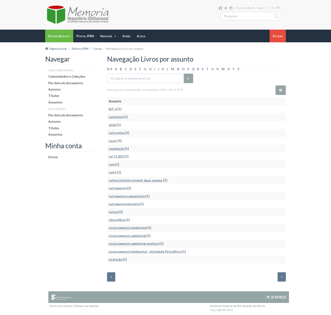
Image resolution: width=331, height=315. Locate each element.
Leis (112, 164)
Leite (113, 172)
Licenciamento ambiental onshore (134, 243)
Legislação (116, 148)
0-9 (109, 69)
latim (112, 125)
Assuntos (55, 102)
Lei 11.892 (116, 156)
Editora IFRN (80, 48)
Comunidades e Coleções (66, 76)
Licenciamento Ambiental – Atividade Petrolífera (145, 251)
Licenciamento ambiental (127, 236)
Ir (188, 78)
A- (269, 8)
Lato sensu (117, 133)
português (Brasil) (245, 8)
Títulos (53, 96)
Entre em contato (61, 306)
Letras (113, 212)
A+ (278, 7)
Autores (54, 89)
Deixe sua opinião (87, 306)
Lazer (113, 141)
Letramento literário (124, 204)
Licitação (115, 259)
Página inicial (56, 48)
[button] (108, 36)
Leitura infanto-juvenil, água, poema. (136, 180)
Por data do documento (65, 83)
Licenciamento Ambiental (128, 228)
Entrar (53, 157)
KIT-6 (113, 109)
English (261, 8)
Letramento (117, 188)
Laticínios (116, 117)
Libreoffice (117, 220)
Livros (98, 48)
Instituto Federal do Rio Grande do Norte (237, 306)
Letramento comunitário (127, 196)
